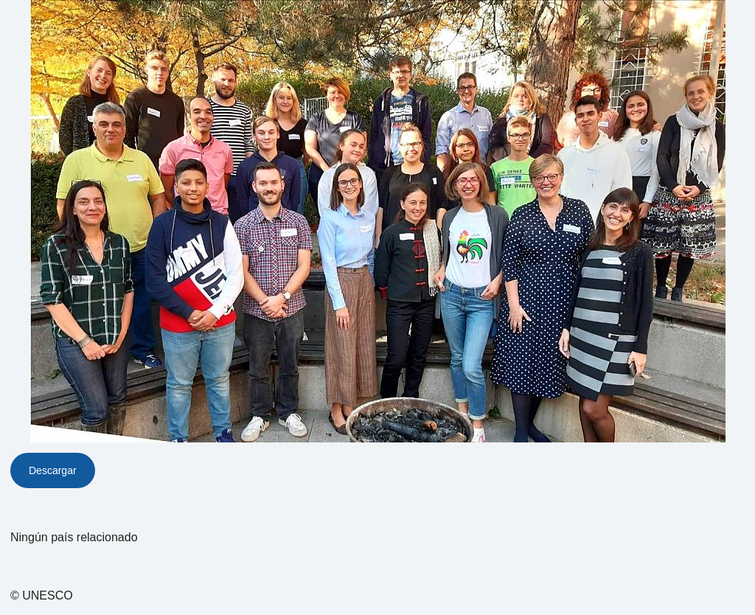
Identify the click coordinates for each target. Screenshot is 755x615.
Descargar (53, 470)
